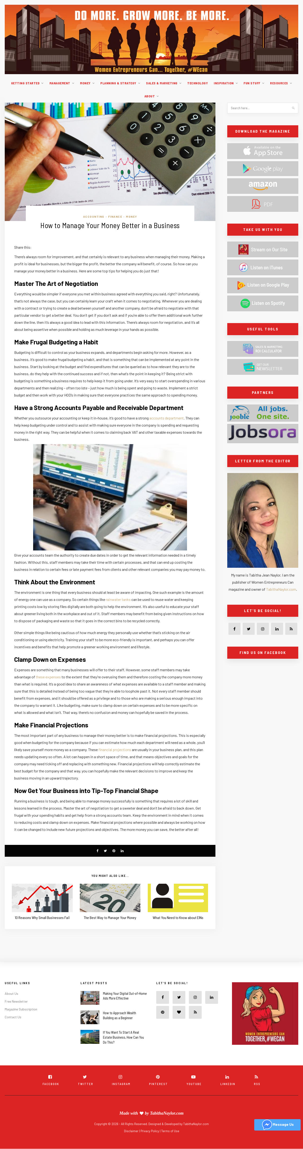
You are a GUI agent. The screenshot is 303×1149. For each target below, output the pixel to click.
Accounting (93, 216)
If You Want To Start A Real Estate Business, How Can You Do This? (123, 1037)
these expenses (48, 677)
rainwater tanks (118, 599)
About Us (11, 993)
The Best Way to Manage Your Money (110, 917)
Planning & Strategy (118, 83)
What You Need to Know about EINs (178, 917)
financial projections (114, 749)
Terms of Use (170, 1131)
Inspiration (224, 83)
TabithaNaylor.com (281, 589)
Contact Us (13, 1017)
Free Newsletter (16, 1001)
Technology (197, 83)
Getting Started (25, 83)
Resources (279, 83)
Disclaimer (131, 1131)
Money (85, 83)
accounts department (166, 418)
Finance (115, 216)
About (149, 96)
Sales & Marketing (162, 83)
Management (59, 83)
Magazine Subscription (21, 1009)
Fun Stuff (252, 83)
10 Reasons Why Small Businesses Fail (42, 917)
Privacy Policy (150, 1131)
